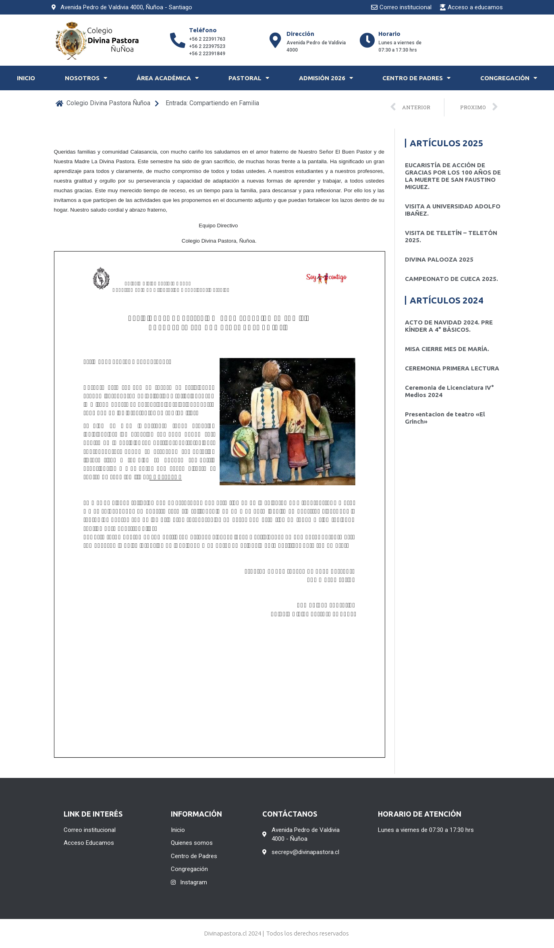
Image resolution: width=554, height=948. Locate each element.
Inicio (26, 78)
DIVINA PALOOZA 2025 (439, 259)
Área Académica (168, 78)
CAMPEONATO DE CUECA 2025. (451, 278)
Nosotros (86, 78)
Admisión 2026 (326, 78)
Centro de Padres (416, 78)
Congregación (508, 78)
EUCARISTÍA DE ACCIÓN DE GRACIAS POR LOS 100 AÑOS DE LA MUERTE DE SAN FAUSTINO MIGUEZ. (453, 176)
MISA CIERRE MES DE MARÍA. (447, 348)
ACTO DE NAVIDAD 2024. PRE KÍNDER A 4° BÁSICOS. (449, 326)
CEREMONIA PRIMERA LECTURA (452, 368)
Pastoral (248, 78)
